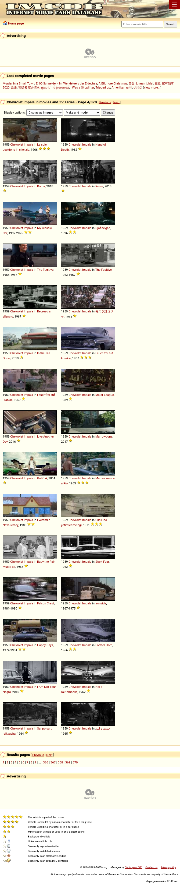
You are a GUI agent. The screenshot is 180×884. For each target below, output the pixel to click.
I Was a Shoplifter (82, 87)
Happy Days (45, 645)
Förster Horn (103, 645)
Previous (105, 102)
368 (60, 762)
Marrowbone (104, 436)
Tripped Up (102, 87)
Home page (16, 23)
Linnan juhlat (144, 83)
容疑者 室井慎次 (29, 87)
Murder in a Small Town (18, 83)
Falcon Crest (45, 603)
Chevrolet (16, 144)
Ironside (100, 603)
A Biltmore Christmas (113, 83)
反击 (14, 87)
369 (67, 762)
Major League (104, 395)
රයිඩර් (138, 87)
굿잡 (132, 83)
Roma (41, 186)
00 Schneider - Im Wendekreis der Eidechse (68, 83)
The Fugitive (45, 270)
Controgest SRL (133, 867)
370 (75, 762)
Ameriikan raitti (121, 87)
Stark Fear (102, 561)
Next (116, 102)
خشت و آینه (103, 728)
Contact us (151, 867)
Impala (28, 144)
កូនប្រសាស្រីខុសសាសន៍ (55, 87)
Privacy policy (168, 867)
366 (45, 762)
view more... (152, 87)
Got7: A (42, 478)
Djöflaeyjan (102, 228)
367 (53, 762)
